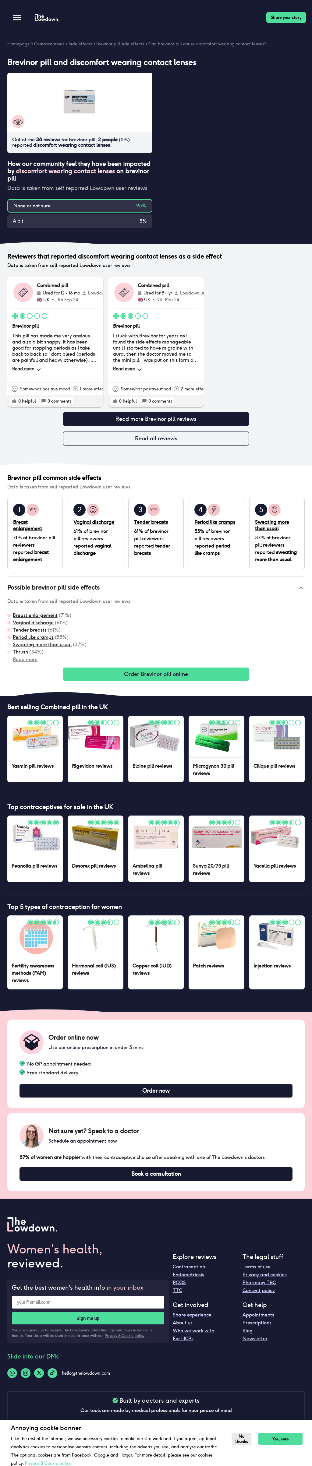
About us (183, 1329)
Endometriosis (188, 1280)
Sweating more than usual (42, 647)
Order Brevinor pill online (156, 677)
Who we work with (193, 1337)
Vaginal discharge (33, 625)
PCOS (179, 1288)
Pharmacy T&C (259, 1288)
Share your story (286, 17)
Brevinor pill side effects (120, 44)
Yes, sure (283, 1439)
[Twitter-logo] (39, 1379)
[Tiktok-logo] (52, 1379)
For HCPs (183, 1344)
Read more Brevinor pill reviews (156, 419)
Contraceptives (49, 44)
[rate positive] (14, 401)
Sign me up (87, 1324)
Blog (248, 1337)
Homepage (18, 44)
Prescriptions (257, 1329)
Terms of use (257, 1273)
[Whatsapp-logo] (12, 1379)
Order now (156, 1095)
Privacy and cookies (265, 1280)
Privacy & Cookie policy (124, 1341)
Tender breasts (30, 632)
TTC (177, 1296)
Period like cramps (33, 639)
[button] (156, 590)
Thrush (20, 654)
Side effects (80, 44)
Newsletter (255, 1344)
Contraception (189, 1273)
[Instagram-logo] (25, 1379)
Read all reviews (156, 440)
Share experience (192, 1321)
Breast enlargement (35, 618)
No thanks (242, 1439)
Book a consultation (156, 1179)
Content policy (259, 1296)
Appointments (258, 1321)
